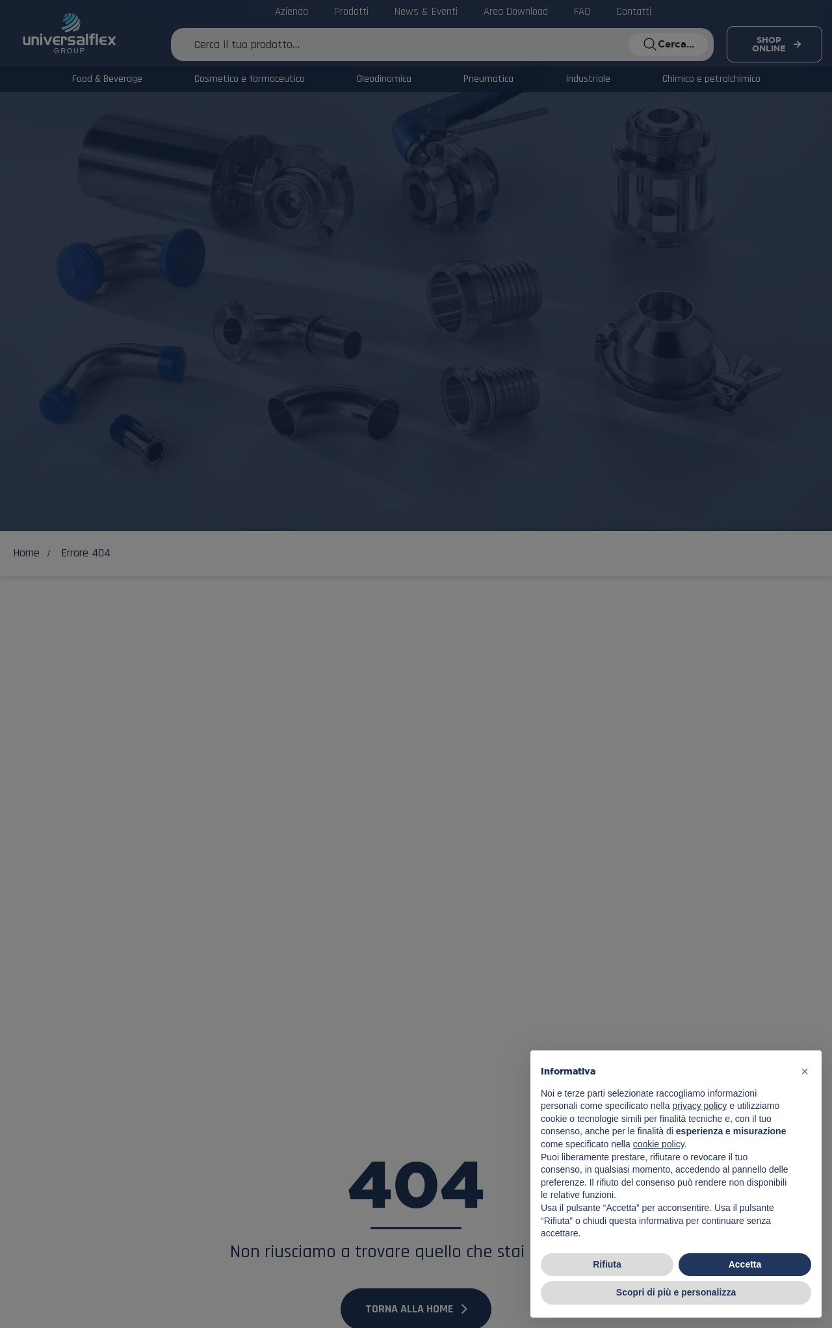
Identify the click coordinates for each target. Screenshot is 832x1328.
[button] (804, 1071)
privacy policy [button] (699, 1105)
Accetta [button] (745, 1264)
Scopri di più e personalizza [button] (676, 1292)
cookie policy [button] (658, 1144)
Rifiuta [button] (607, 1264)
